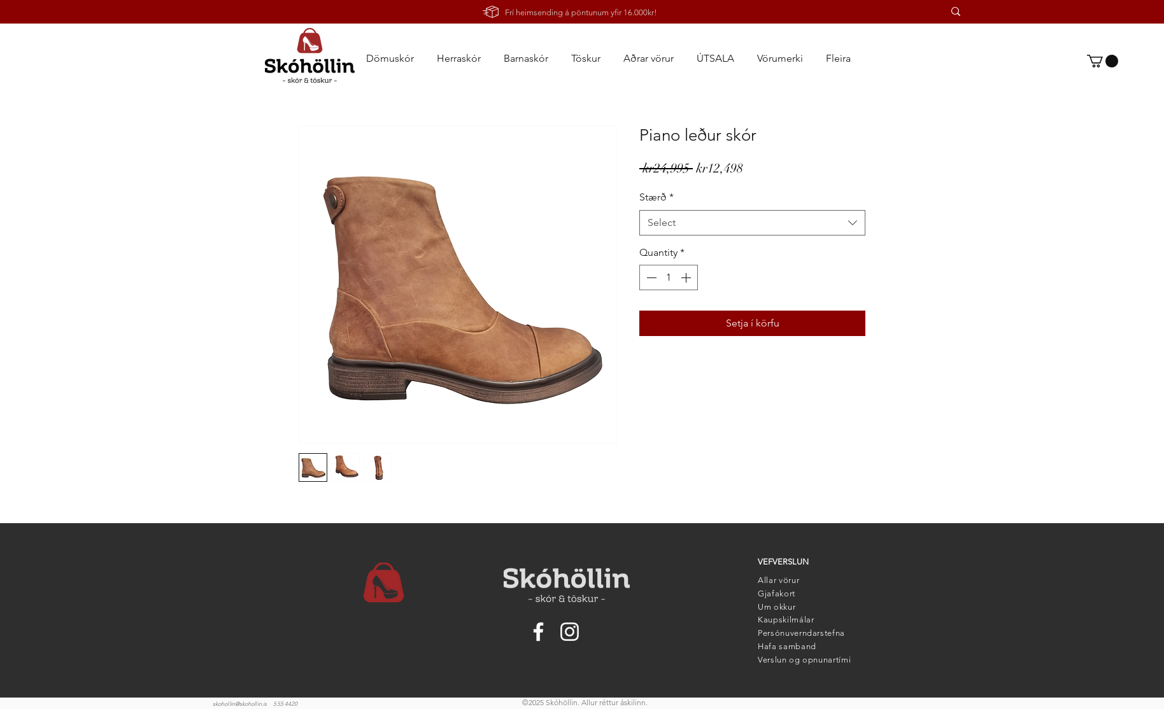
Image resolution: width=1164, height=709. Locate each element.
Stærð (656, 197)
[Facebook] (538, 631)
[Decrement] (650, 277)
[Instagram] (569, 631)
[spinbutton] (668, 277)
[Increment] (687, 277)
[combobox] (752, 222)
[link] (1102, 61)
